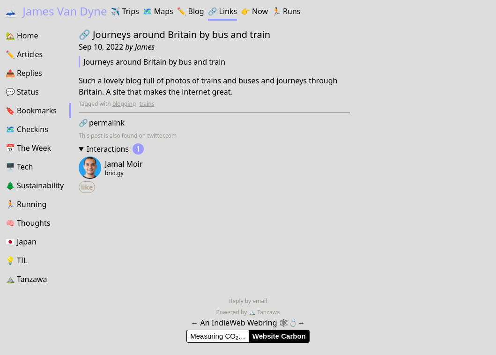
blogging (124, 104)
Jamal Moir (124, 164)
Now (254, 11)
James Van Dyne (55, 11)
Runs (286, 11)
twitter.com (162, 136)
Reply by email (248, 301)
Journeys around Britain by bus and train (181, 34)
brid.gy (114, 173)
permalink (102, 123)
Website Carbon (279, 336)
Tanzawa (264, 312)
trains (146, 104)
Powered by (232, 312)
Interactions (115, 149)
